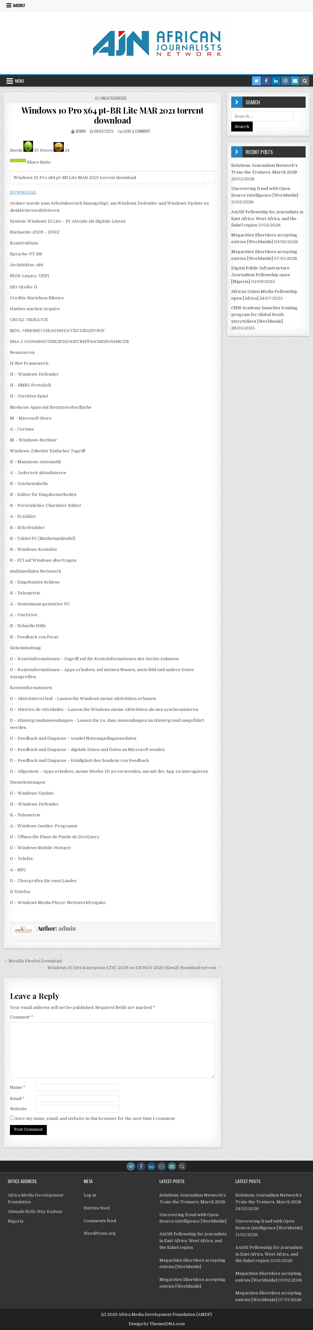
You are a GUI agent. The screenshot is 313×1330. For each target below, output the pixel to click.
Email (17, 1098)
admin (81, 131)
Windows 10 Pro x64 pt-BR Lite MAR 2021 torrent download (112, 115)
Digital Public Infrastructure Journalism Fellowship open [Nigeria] (260, 275)
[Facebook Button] (141, 1166)
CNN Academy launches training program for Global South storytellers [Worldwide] (264, 314)
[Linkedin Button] (151, 1166)
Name (17, 1087)
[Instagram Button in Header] (285, 80)
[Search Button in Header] (304, 80)
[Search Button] (182, 1166)
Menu (19, 5)
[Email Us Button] (172, 1166)
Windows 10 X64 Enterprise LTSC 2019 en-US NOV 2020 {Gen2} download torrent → (134, 967)
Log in (90, 1195)
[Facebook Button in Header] (266, 80)
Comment (21, 1017)
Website (18, 1108)
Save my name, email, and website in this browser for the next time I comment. (95, 1118)
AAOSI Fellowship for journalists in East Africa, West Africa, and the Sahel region (267, 218)
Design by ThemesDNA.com (157, 1324)
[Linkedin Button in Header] (275, 80)
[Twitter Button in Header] (256, 80)
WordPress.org (100, 1233)
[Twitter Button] (131, 1166)
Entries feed (96, 1208)
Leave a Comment (137, 131)
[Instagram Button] (161, 1166)
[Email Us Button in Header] (295, 80)
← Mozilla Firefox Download (33, 961)
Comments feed (100, 1220)
